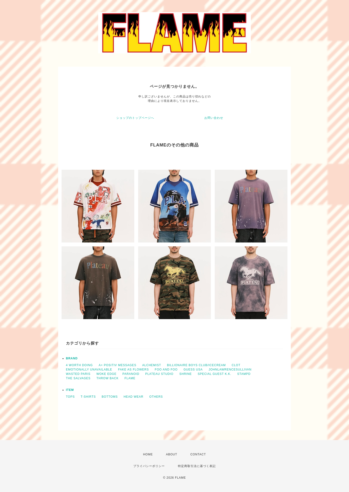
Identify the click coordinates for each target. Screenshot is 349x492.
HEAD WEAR (133, 396)
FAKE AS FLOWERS (133, 369)
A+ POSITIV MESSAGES (117, 365)
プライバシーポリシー (149, 466)
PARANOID (130, 374)
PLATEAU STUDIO (159, 374)
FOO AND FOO (166, 369)
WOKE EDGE (106, 374)
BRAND (72, 358)
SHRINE (185, 374)
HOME (148, 454)
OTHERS (156, 396)
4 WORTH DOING (79, 365)
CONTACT (198, 454)
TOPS (70, 396)
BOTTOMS (110, 396)
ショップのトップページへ (135, 118)
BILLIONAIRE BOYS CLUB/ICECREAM (196, 365)
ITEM (70, 390)
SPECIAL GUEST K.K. (214, 374)
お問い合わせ (213, 118)
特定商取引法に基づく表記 (197, 466)
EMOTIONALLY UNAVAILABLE (89, 369)
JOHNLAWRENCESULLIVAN (230, 369)
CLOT (236, 365)
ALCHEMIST (151, 365)
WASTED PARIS (78, 374)
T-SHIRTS (88, 396)
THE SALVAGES (78, 378)
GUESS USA (193, 369)
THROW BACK (107, 378)
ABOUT (171, 454)
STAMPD (244, 374)
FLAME (130, 378)
